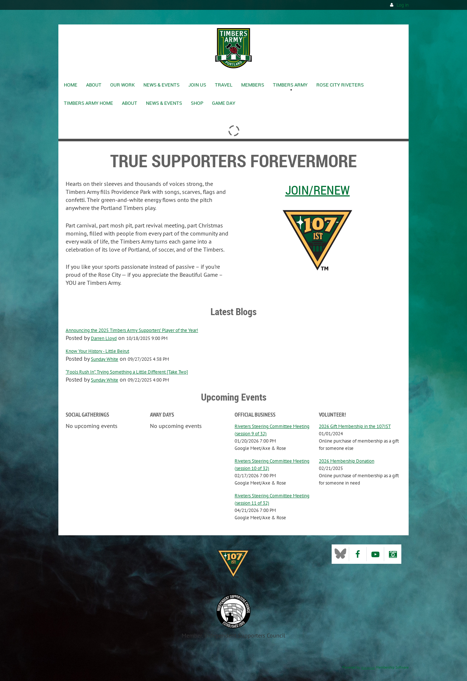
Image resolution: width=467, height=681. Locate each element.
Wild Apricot (368, 667)
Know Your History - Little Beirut (97, 351)
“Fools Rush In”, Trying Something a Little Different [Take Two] (127, 372)
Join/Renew (317, 189)
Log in (403, 5)
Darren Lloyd (104, 338)
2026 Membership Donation (346, 461)
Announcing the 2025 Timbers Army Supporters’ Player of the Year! (132, 330)
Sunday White (104, 359)
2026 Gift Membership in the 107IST (355, 426)
